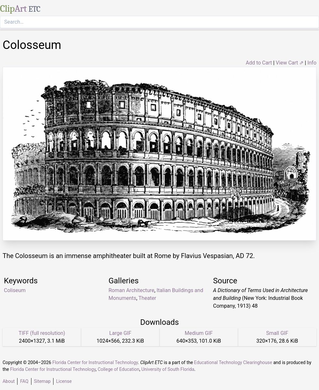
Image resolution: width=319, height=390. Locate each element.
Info (311, 63)
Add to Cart (259, 63)
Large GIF (120, 333)
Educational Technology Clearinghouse (233, 362)
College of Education (118, 369)
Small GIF (277, 333)
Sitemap (42, 381)
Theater (147, 298)
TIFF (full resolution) (41, 333)
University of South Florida (167, 369)
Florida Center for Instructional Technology (95, 362)
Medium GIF (199, 333)
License (64, 381)
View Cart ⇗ (290, 63)
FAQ (24, 381)
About (9, 381)
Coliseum (15, 290)
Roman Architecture (131, 290)
